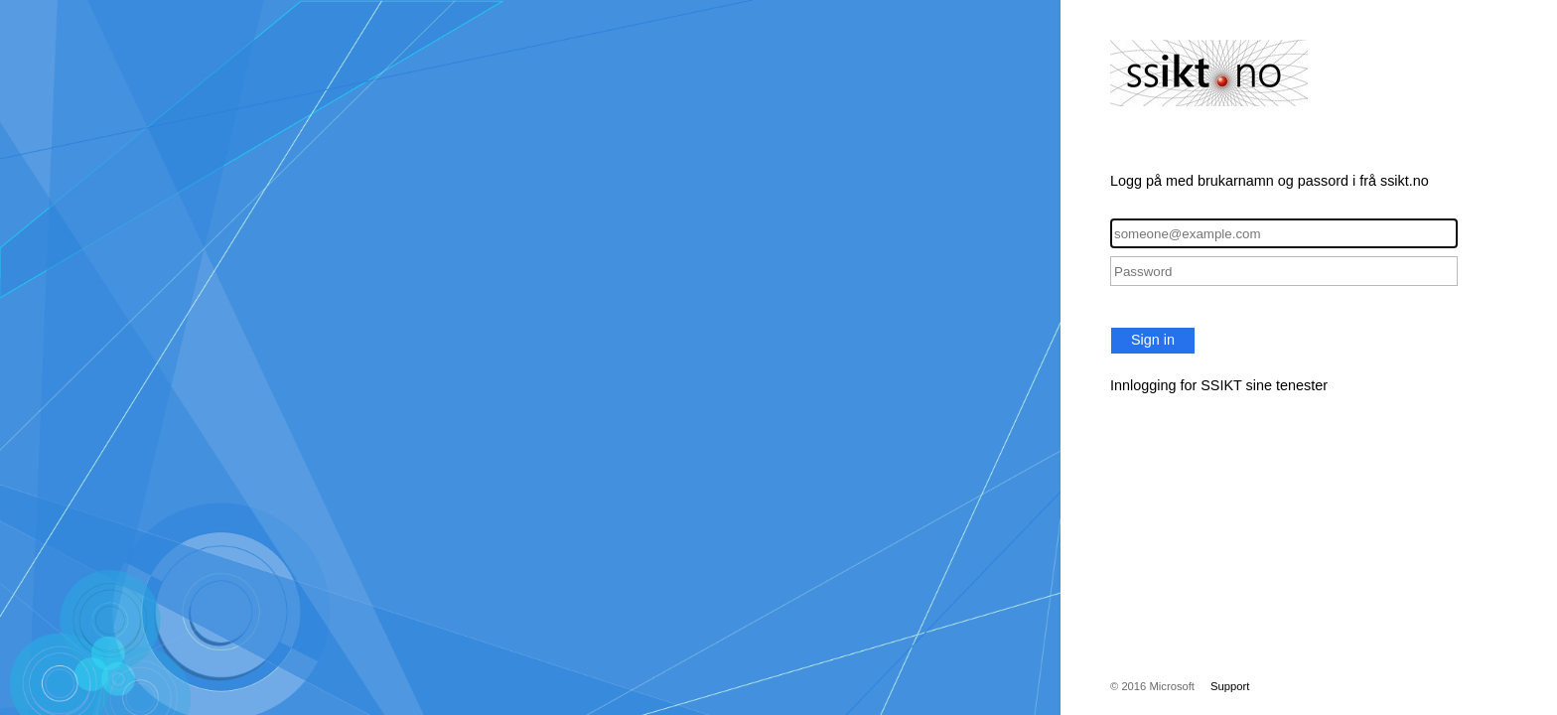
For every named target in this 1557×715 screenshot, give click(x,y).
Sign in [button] (1153, 340)
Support (1229, 686)
